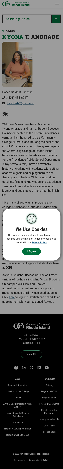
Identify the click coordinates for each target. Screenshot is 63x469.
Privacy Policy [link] (39, 242)
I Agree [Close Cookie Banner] (31, 251)
